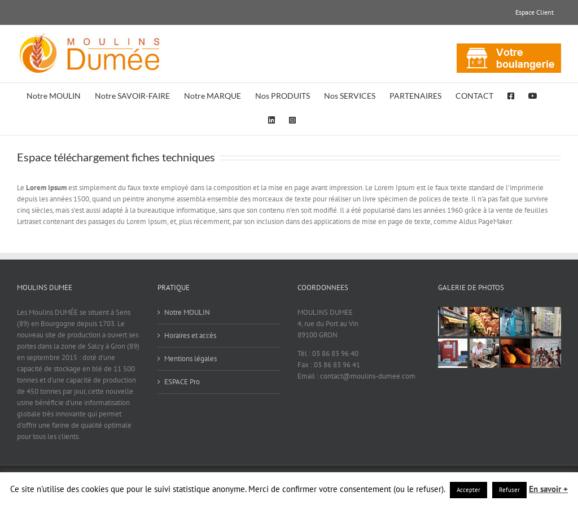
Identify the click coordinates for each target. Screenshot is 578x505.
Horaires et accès (190, 335)
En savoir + (548, 489)
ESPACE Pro (182, 382)
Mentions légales (190, 358)
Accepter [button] (468, 490)
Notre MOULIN (187, 312)
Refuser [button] (509, 490)
